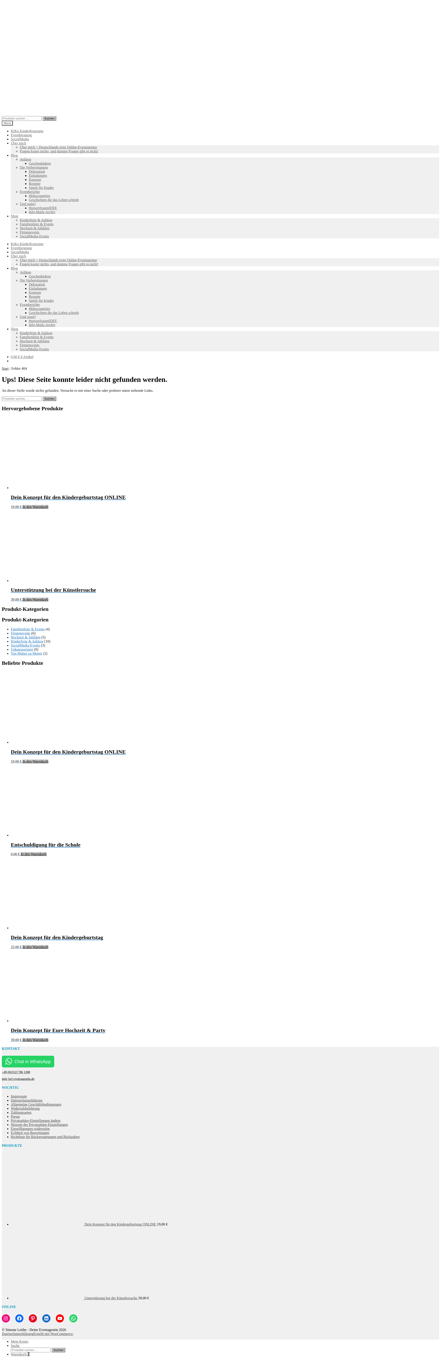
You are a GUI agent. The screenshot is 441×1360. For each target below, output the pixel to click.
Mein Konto (19, 1341)
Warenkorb (20, 1354)
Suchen (49, 118)
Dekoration (37, 171)
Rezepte (34, 184)
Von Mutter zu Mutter (26, 653)
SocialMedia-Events (34, 236)
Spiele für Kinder (41, 188)
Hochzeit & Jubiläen (35, 228)
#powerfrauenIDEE (43, 208)
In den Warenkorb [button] (35, 507)
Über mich (18, 143)
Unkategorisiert (22, 649)
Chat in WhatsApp (32, 1061)
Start (5, 368)
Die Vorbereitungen (34, 167)
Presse (15, 1116)
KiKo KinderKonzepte (27, 131)
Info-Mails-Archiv (42, 212)
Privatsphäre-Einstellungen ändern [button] (36, 1121)
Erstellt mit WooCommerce (53, 1334)
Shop (14, 216)
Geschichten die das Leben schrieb (54, 200)
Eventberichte (30, 192)
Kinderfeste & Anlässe (36, 220)
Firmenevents (29, 232)
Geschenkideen (40, 163)
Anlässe (25, 159)
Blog (14, 155)
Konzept (35, 179)
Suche (15, 1345)
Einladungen (38, 175)
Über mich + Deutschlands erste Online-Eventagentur (58, 147)
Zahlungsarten (21, 1112)
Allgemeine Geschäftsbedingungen (36, 1104)
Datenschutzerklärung (26, 1100)
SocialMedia (20, 139)
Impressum (19, 1096)
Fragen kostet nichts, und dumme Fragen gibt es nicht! (59, 151)
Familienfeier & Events (37, 224)
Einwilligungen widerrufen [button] (30, 1129)
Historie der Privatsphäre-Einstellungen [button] (39, 1125)
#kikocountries (39, 196)
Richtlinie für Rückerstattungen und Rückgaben (45, 1137)
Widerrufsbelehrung (25, 1108)
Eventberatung (21, 135)
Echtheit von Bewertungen (30, 1133)
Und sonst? (28, 204)
